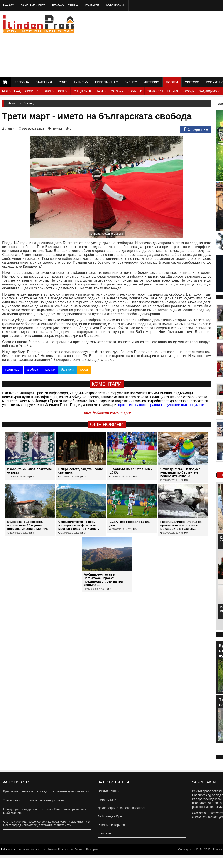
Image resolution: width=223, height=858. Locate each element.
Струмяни (135, 91)
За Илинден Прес (33, 5)
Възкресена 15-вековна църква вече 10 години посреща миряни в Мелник (27, 525)
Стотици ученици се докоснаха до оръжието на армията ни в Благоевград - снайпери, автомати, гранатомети (46, 823)
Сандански (155, 91)
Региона (21, 82)
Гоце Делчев (82, 91)
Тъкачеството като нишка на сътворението (33, 800)
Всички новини (108, 791)
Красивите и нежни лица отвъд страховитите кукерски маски (46, 791)
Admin (8, 128)
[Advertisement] (175, 43)
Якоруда (188, 91)
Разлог (63, 91)
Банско (48, 91)
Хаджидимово (209, 91)
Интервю (151, 82)
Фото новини (115, 5)
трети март (12, 369)
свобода (32, 369)
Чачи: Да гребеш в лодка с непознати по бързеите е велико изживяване (180, 472)
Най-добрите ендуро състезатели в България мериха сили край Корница (44, 810)
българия (67, 369)
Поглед (172, 82)
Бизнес (131, 82)
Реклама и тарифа (65, 5)
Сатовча (117, 91)
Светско (192, 82)
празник (49, 369)
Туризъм (81, 82)
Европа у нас (106, 82)
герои (84, 369)
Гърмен (100, 91)
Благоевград (11, 91)
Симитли (31, 91)
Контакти (92, 5)
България (44, 82)
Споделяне (196, 130)
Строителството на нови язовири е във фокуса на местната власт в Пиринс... (78, 525)
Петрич (172, 91)
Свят (63, 82)
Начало (8, 5)
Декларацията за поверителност (121, 809)
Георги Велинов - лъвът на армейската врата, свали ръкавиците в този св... (180, 525)
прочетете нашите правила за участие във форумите (161, 405)
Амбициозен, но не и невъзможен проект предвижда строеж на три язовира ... (103, 580)
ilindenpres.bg (8, 852)
